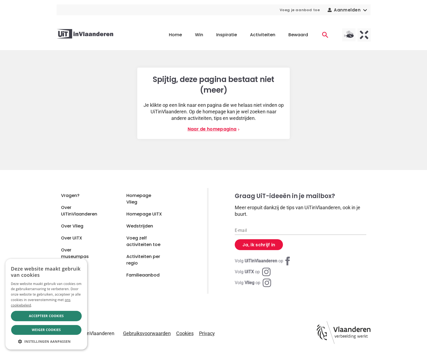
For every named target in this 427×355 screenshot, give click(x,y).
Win (199, 35)
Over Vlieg (72, 226)
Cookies (185, 333)
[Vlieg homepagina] (348, 34)
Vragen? (70, 195)
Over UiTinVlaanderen (79, 210)
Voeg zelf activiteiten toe (143, 241)
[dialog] (46, 304)
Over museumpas (75, 253)
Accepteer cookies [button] (46, 316)
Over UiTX (71, 238)
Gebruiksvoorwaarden (147, 333)
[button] (46, 341)
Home (175, 35)
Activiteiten (262, 35)
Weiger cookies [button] (46, 329)
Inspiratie (226, 35)
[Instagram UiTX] (253, 272)
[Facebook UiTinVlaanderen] (263, 261)
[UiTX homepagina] (364, 34)
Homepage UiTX (144, 214)
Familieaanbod (143, 275)
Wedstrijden (139, 226)
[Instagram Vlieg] (253, 282)
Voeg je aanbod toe (300, 10)
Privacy (207, 333)
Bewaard (298, 35)
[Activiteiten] (325, 35)
